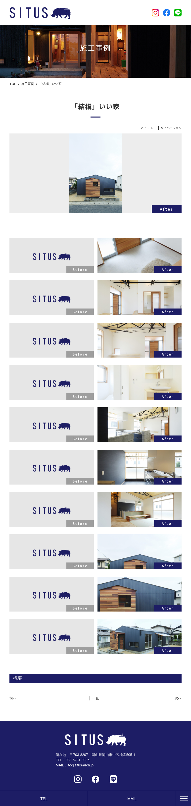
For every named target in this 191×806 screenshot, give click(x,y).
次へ (178, 698)
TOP (12, 84)
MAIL (132, 799)
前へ (12, 698)
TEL (44, 799)
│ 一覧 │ (95, 698)
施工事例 (27, 84)
